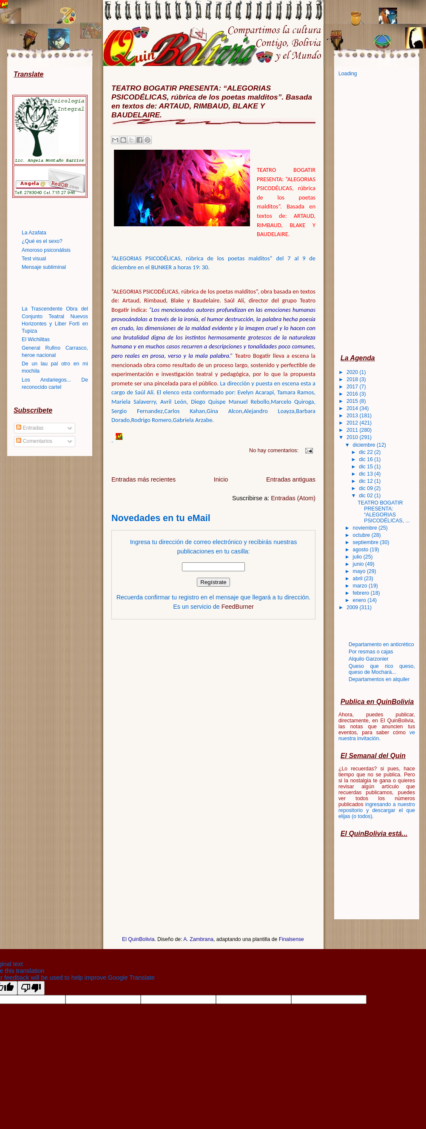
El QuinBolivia (138, 939)
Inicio (221, 479)
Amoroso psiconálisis (46, 250)
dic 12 (366, 481)
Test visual (34, 259)
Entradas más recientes (143, 479)
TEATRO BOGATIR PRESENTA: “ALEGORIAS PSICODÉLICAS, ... (383, 512)
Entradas (29, 428)
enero (360, 600)
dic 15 (366, 467)
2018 (353, 379)
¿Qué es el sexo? (42, 241)
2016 (353, 394)
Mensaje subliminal (44, 267)
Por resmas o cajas (371, 652)
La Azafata (34, 233)
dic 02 (366, 496)
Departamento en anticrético (381, 644)
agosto (361, 550)
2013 (353, 416)
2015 (353, 401)
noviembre (366, 528)
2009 (353, 607)
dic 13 (366, 474)
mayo (360, 571)
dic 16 (366, 459)
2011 (353, 430)
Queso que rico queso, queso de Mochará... (382, 669)
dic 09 (366, 488)
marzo (361, 586)
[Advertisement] (372, 214)
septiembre (366, 542)
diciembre (365, 445)
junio (359, 564)
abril (358, 579)
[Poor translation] (31, 988)
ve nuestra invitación (376, 735)
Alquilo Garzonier (369, 659)
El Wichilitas (36, 339)
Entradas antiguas (290, 479)
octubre (362, 535)
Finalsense (291, 939)
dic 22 (366, 452)
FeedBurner (238, 606)
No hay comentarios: (274, 450)
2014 (353, 408)
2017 (353, 387)
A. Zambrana (198, 939)
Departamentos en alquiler (379, 679)
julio (358, 557)
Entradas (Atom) (293, 498)
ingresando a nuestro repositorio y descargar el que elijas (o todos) (376, 810)
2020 (353, 372)
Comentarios (34, 441)
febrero (362, 593)
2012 (353, 423)
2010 (353, 437)
